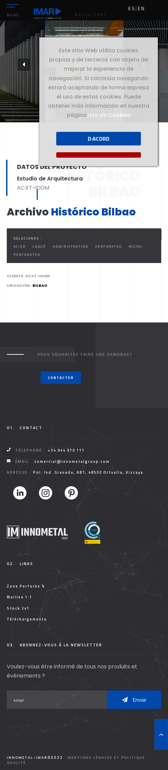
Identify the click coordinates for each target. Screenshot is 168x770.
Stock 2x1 (18, 608)
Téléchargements (27, 619)
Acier (20, 246)
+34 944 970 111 (66, 450)
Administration (70, 246)
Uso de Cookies (109, 115)
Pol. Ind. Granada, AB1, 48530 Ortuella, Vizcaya (88, 472)
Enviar (134, 700)
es (131, 8)
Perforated (108, 246)
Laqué (39, 246)
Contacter (61, 377)
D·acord (98, 139)
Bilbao (40, 285)
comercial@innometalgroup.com (72, 461)
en (141, 8)
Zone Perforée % (26, 586)
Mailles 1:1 (19, 597)
